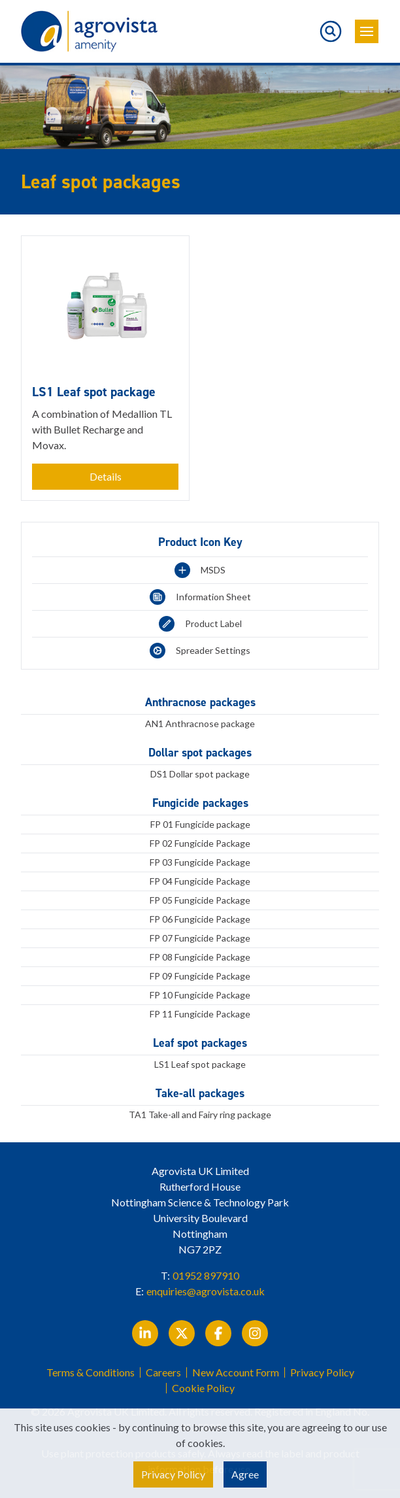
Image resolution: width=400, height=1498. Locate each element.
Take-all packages (200, 1093)
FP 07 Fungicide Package (200, 938)
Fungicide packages (200, 803)
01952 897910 (206, 1275)
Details (106, 476)
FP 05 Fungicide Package (200, 900)
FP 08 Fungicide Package (200, 956)
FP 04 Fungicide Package (200, 881)
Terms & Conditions (90, 1372)
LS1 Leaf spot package (200, 1064)
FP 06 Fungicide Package (200, 919)
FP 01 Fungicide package (200, 824)
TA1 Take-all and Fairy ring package (200, 1114)
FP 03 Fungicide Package (200, 862)
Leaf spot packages (200, 1043)
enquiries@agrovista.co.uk (205, 1291)
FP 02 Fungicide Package (200, 843)
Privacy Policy (322, 1372)
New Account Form (235, 1372)
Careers (163, 1372)
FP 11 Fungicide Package (200, 1013)
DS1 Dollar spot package (200, 773)
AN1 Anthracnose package (200, 723)
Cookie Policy (203, 1388)
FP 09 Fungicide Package (200, 975)
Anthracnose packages (200, 702)
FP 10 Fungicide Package (200, 994)
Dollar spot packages (200, 752)
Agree (245, 1474)
